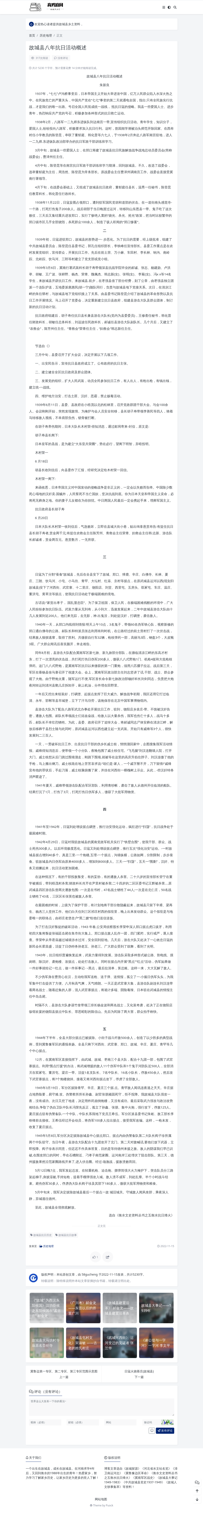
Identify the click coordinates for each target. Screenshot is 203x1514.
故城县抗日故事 (66, 1235)
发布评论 (165, 1430)
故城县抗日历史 (41, 1235)
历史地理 (46, 35)
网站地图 (101, 1499)
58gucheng (90, 1274)
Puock (109, 1505)
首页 (32, 35)
